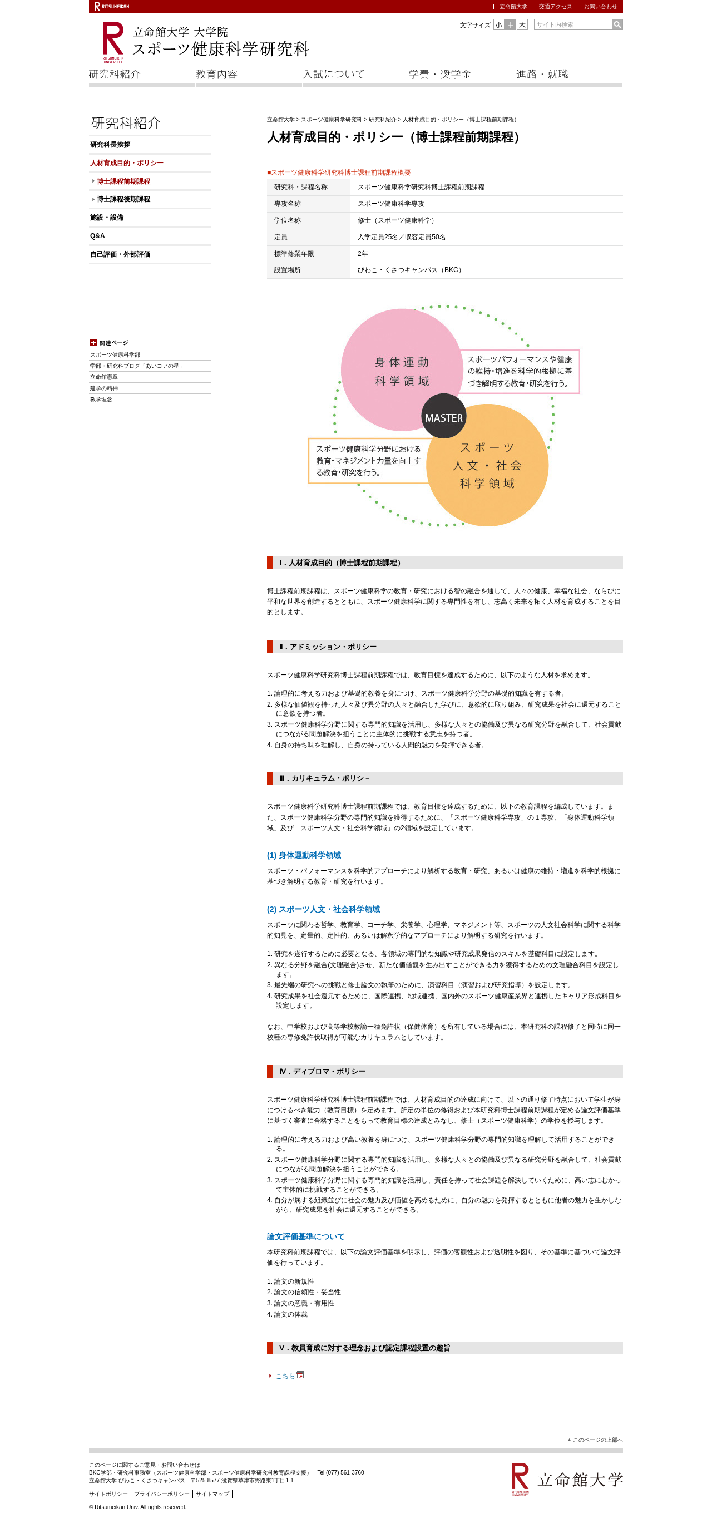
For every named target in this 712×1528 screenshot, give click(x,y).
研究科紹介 (383, 119)
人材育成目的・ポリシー (127, 163)
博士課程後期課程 (123, 199)
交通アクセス (555, 6)
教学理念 (101, 399)
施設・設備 (106, 217)
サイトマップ (212, 1494)
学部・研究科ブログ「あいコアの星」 (137, 366)
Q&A (97, 236)
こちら (290, 1376)
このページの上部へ (598, 1440)
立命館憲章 (104, 377)
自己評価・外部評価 (120, 254)
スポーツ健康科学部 (115, 355)
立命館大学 (513, 6)
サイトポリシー (108, 1494)
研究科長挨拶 (110, 145)
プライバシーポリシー (162, 1494)
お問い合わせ (600, 6)
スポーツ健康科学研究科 (331, 119)
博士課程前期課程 (123, 181)
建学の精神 (104, 388)
